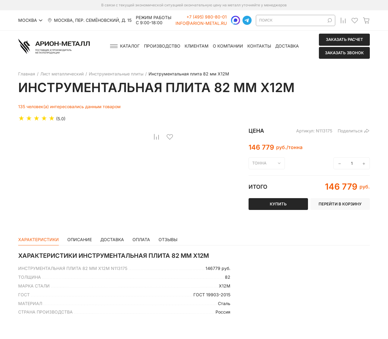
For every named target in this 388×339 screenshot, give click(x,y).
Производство (162, 46)
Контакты (259, 46)
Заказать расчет (344, 39)
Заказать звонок (344, 52)
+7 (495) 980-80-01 (206, 17)
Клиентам (197, 46)
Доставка (287, 46)
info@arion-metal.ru (201, 23)
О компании (228, 46)
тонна (259, 163)
